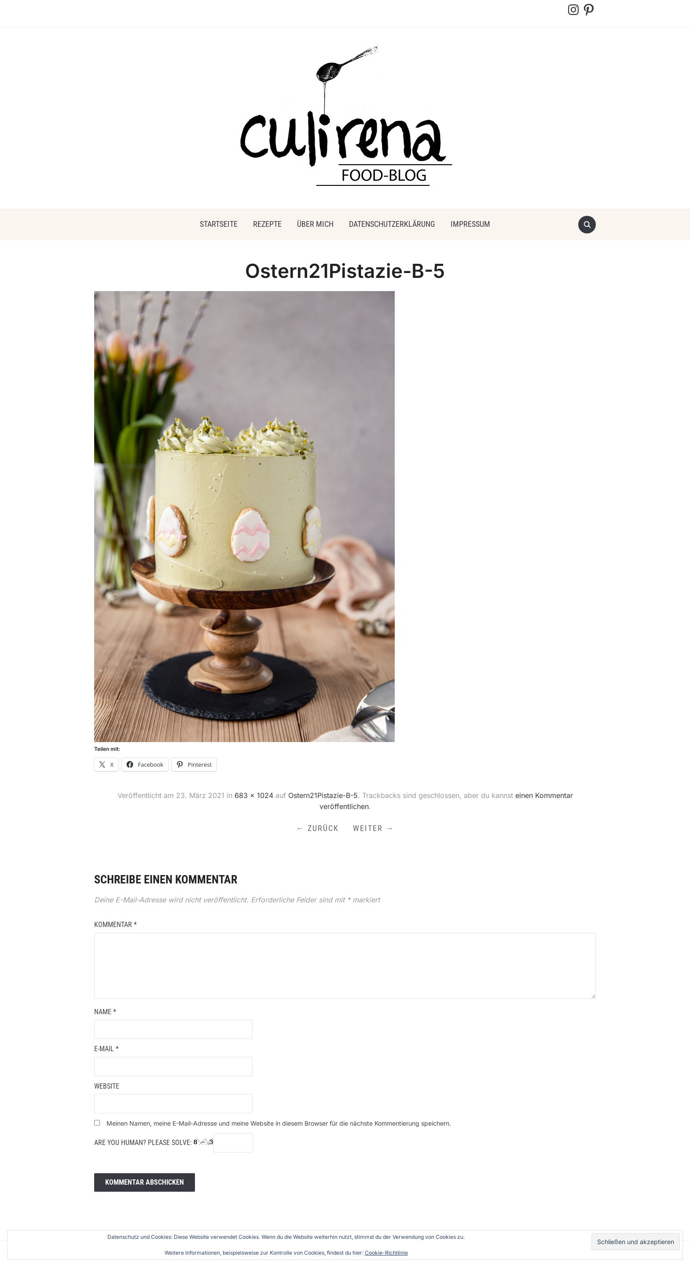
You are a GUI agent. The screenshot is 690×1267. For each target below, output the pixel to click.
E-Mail (106, 1049)
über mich (315, 224)
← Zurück (317, 828)
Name (105, 1012)
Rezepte (267, 224)
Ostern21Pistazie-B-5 (323, 795)
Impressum (470, 224)
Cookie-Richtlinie (386, 1252)
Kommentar (115, 924)
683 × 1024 (254, 795)
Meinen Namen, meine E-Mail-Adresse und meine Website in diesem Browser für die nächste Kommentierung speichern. (278, 1123)
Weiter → (373, 828)
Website (106, 1086)
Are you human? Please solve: (173, 1142)
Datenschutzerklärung (392, 224)
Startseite (219, 224)
